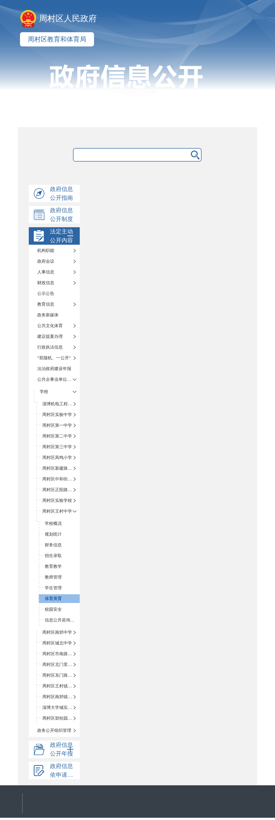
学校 (44, 391)
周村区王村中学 (57, 511)
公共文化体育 (50, 325)
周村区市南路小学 (59, 653)
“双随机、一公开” (54, 358)
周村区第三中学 (57, 446)
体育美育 (53, 598)
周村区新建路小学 (59, 468)
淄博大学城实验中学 (61, 707)
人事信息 (45, 272)
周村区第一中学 (57, 425)
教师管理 (53, 577)
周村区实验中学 (57, 414)
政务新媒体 (47, 315)
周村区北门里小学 (59, 664)
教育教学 (53, 566)
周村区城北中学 (57, 643)
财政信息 (45, 282)
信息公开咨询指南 (62, 620)
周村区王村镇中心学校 (61, 686)
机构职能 (45, 250)
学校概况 (53, 523)
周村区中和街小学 (59, 479)
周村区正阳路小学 (59, 489)
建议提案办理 (50, 336)
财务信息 (53, 545)
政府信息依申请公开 (64, 770)
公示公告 (45, 293)
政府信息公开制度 (61, 214)
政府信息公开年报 (63, 749)
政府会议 (45, 261)
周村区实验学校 (57, 500)
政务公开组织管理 (54, 730)
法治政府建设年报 (54, 368)
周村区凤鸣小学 (57, 457)
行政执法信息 (50, 347)
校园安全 (53, 609)
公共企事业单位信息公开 (58, 379)
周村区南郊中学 (57, 632)
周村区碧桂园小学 (59, 718)
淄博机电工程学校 (59, 404)
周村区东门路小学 (59, 675)
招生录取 (53, 555)
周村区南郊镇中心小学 (61, 696)
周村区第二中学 (57, 436)
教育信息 (45, 304)
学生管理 (53, 588)
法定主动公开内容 (63, 235)
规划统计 (53, 534)
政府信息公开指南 (61, 193)
